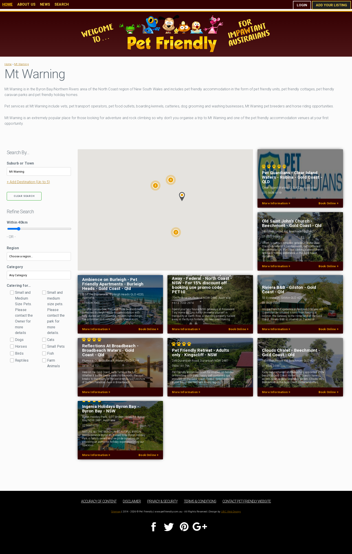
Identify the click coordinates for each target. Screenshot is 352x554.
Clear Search (24, 196)
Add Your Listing (331, 5)
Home (7, 4)
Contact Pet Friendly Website (246, 501)
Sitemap (116, 511)
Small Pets (56, 346)
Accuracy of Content (99, 501)
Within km (17, 222)
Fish (50, 353)
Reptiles (22, 360)
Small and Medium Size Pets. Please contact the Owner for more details (24, 312)
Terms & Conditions (200, 501)
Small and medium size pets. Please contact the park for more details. (56, 312)
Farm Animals (53, 363)
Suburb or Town (20, 163)
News (45, 4)
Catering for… (19, 285)
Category (15, 267)
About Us (26, 4)
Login (302, 5)
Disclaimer (132, 501)
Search (62, 4)
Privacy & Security (162, 501)
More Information (276, 203)
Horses (21, 346)
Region (13, 248)
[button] (182, 196)
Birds (19, 353)
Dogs (19, 340)
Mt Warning (21, 64)
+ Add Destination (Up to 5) (28, 182)
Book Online (329, 203)
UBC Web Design (231, 511)
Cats (51, 340)
